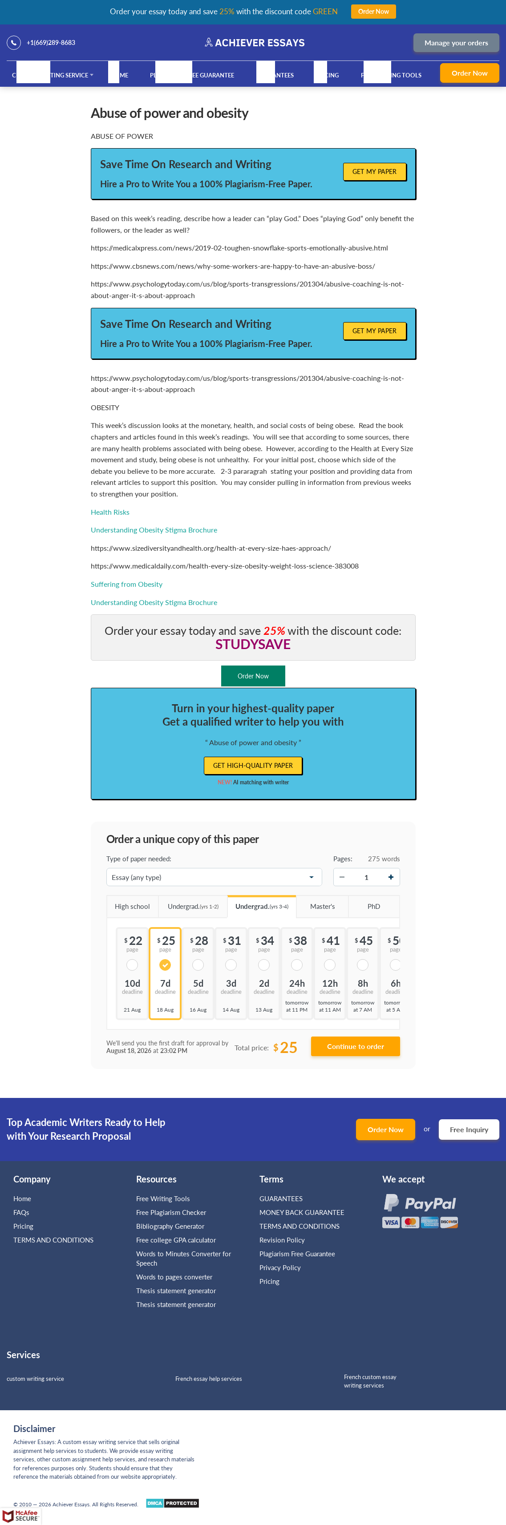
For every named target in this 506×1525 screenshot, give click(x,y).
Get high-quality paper (253, 765)
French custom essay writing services (370, 1381)
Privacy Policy (280, 1267)
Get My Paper (374, 171)
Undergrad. (188, 903)
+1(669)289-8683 (51, 42)
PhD (364, 903)
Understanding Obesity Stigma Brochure (154, 529)
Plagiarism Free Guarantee (192, 75)
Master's (315, 903)
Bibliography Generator (170, 1226)
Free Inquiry (469, 1129)
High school (128, 903)
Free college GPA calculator (176, 1240)
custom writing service (35, 1378)
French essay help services (208, 1378)
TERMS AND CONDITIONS (54, 1240)
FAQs (21, 1212)
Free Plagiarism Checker (171, 1212)
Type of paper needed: (138, 859)
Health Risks (110, 512)
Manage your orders (456, 42)
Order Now (470, 73)
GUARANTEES (275, 75)
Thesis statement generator (176, 1291)
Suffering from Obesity (126, 584)
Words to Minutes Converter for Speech (183, 1258)
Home (119, 75)
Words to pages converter (174, 1277)
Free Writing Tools (391, 75)
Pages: (342, 859)
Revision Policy (282, 1240)
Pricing (327, 75)
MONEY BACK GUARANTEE (301, 1212)
